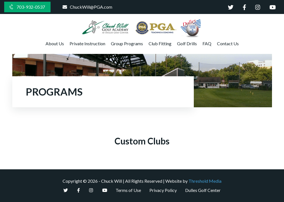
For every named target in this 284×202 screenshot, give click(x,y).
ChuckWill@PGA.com (87, 6)
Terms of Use (128, 190)
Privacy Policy (163, 190)
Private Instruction (87, 43)
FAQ (206, 43)
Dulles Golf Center (203, 190)
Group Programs (127, 43)
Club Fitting (160, 43)
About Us (55, 43)
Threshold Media (204, 181)
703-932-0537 (27, 7)
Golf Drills (187, 43)
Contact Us (228, 43)
